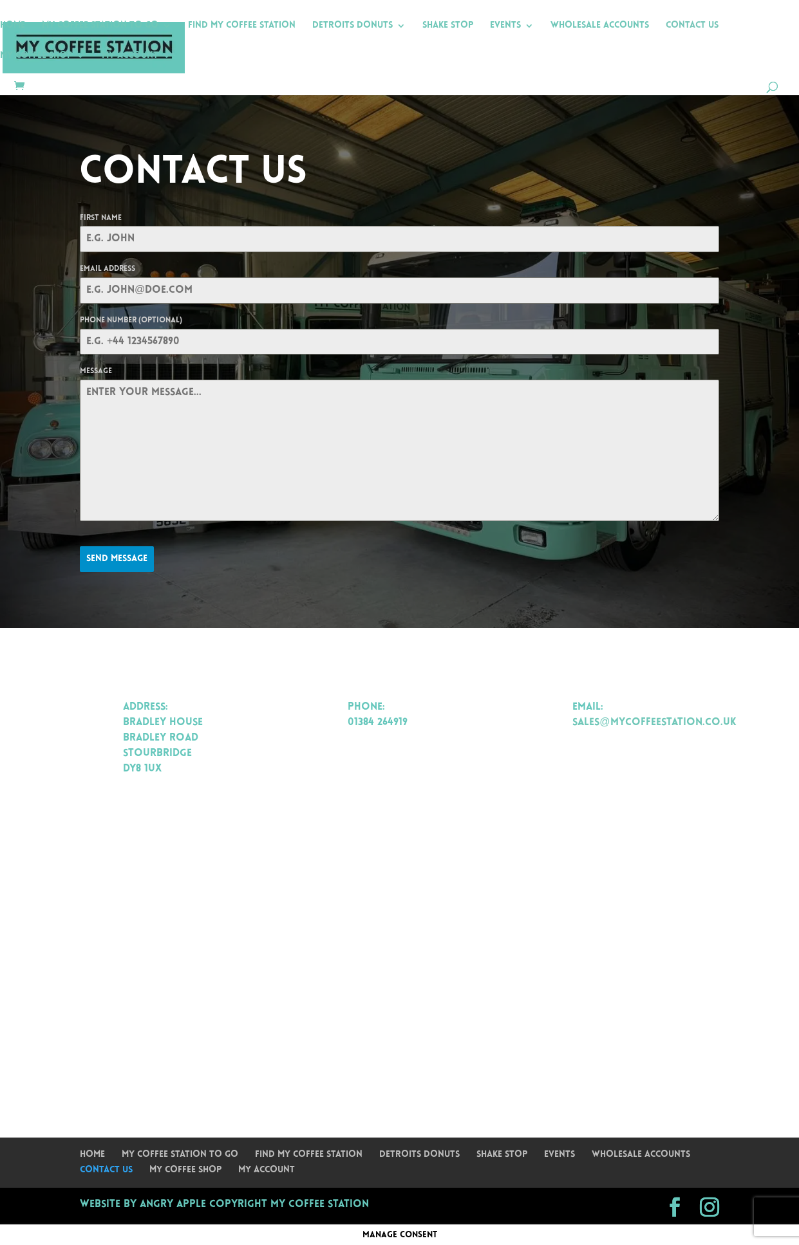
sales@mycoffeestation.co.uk (654, 722)
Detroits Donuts (352, 25)
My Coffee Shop (36, 55)
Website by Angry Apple (143, 1204)
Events (505, 25)
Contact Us (692, 25)
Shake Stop (447, 25)
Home (12, 25)
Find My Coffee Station (242, 25)
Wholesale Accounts (599, 25)
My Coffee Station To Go (100, 25)
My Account (130, 55)
